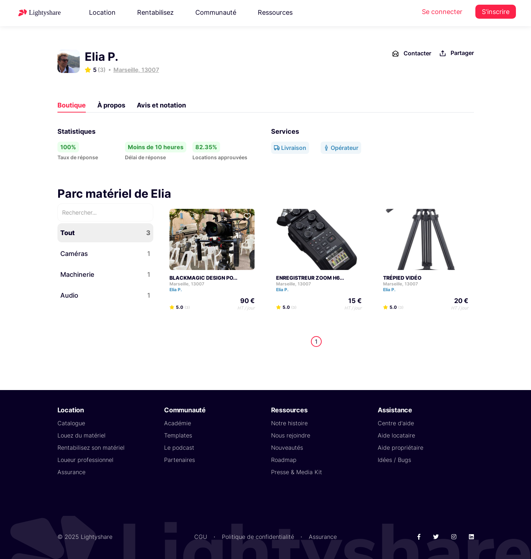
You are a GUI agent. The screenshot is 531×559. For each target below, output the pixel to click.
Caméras (105, 253)
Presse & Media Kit (296, 472)
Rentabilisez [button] (155, 12)
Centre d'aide (396, 423)
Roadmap (284, 459)
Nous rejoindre (290, 435)
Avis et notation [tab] (161, 105)
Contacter (411, 53)
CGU (200, 536)
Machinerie (105, 274)
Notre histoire (289, 423)
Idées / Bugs (394, 459)
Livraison (290, 147)
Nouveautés (287, 447)
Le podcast (179, 447)
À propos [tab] (111, 105)
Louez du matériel (81, 435)
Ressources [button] (275, 12)
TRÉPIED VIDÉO (402, 278)
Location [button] (102, 12)
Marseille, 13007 (136, 69)
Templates (178, 435)
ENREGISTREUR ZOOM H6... (310, 278)
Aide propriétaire (400, 447)
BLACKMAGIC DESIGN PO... (203, 278)
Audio (105, 295)
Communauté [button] (215, 12)
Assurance (71, 472)
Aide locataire (396, 435)
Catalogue (71, 423)
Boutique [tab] (71, 105)
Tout (105, 232)
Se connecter (442, 11)
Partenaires (179, 459)
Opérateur (340, 147)
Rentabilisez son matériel (91, 447)
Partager (456, 53)
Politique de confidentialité (258, 536)
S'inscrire (495, 11)
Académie (177, 423)
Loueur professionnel (85, 459)
